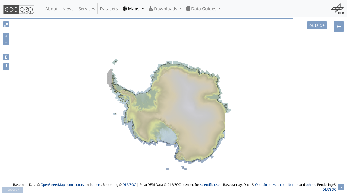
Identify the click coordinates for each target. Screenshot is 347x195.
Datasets (109, 9)
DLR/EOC (129, 184)
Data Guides (201, 9)
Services (86, 9)
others (96, 184)
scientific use (210, 184)
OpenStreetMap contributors (62, 184)
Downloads (163, 9)
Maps (131, 9)
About (51, 9)
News (68, 9)
